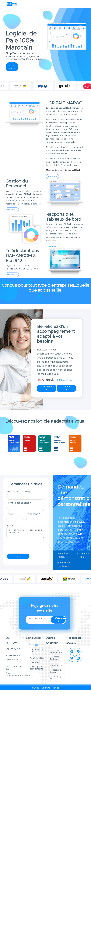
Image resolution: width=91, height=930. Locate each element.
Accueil (33, 645)
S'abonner (60, 619)
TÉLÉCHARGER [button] (46, 388)
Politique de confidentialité (36, 667)
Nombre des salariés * (18, 502)
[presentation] (23, 545)
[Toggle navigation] (82, 4)
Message (11, 525)
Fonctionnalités (37, 656)
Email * (10, 514)
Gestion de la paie (56, 671)
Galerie (34, 662)
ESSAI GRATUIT (12, 67)
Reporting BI (56, 677)
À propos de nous (36, 650)
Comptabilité (56, 664)
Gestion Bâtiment (55, 657)
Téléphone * (33, 514)
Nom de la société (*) (18, 491)
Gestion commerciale (56, 651)
